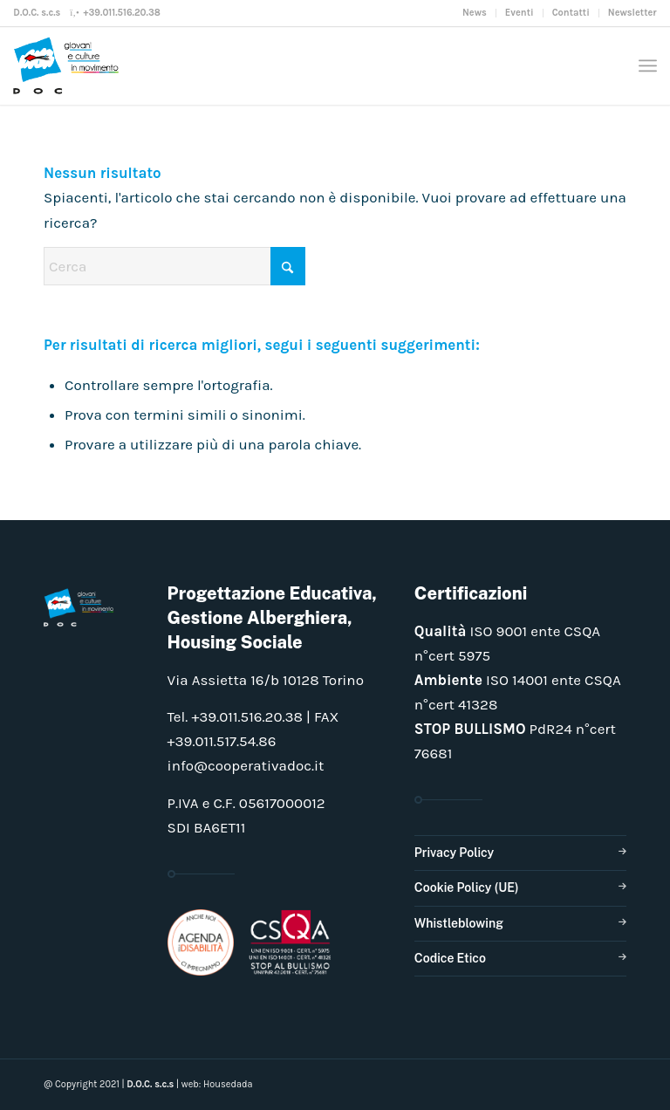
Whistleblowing (458, 923)
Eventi (519, 12)
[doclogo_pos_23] (69, 65)
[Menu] (648, 65)
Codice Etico (450, 958)
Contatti (571, 12)
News (474, 12)
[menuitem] (475, 13)
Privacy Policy (454, 853)
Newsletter (632, 12)
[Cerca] (174, 266)
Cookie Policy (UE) (466, 887)
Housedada (228, 1084)
